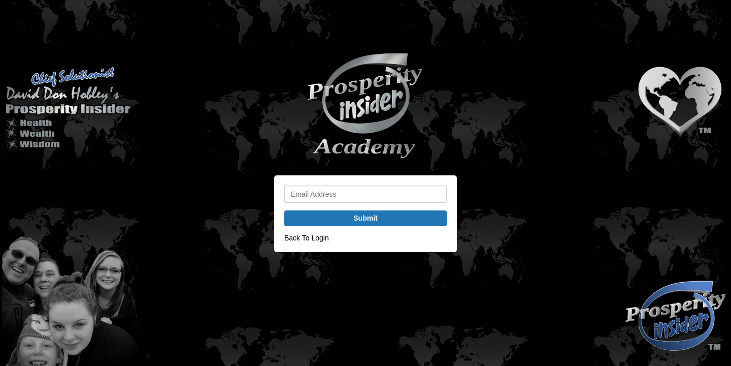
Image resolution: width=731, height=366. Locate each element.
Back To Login (306, 238)
